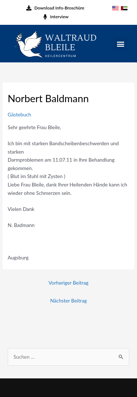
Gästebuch (19, 114)
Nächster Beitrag (68, 300)
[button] (120, 44)
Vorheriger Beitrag (68, 283)
